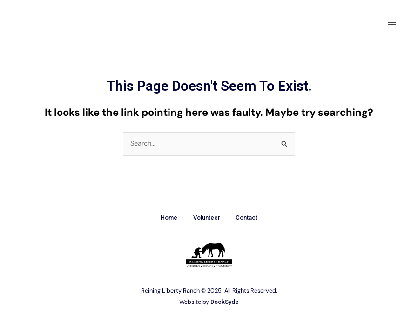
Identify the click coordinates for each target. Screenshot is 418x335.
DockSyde (224, 301)
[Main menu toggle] (392, 22)
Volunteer (206, 217)
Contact (250, 217)
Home (166, 217)
